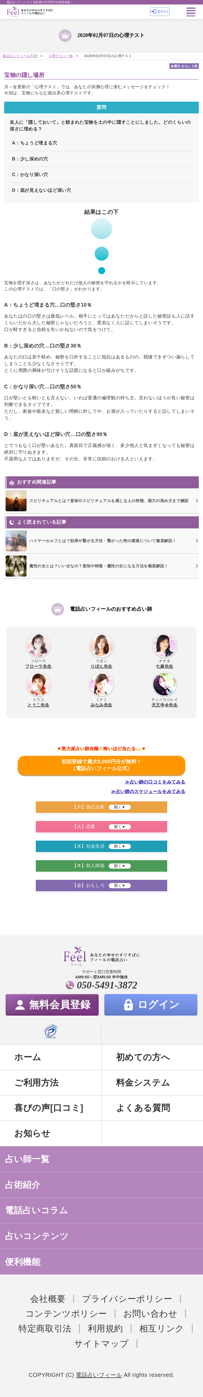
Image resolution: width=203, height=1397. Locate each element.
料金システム (143, 1082)
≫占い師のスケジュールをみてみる (148, 791)
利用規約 (105, 1328)
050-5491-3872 (107, 985)
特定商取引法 (45, 1328)
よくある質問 (143, 1108)
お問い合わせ (150, 1313)
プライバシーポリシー (127, 1298)
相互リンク (161, 1328)
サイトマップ (101, 1343)
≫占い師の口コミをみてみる (155, 782)
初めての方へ (143, 1057)
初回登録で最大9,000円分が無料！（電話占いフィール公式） (101, 765)
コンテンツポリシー (66, 1313)
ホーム (27, 1057)
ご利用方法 (36, 1082)
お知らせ (32, 1133)
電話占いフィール (99, 1375)
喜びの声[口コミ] (48, 1108)
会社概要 (47, 1298)
